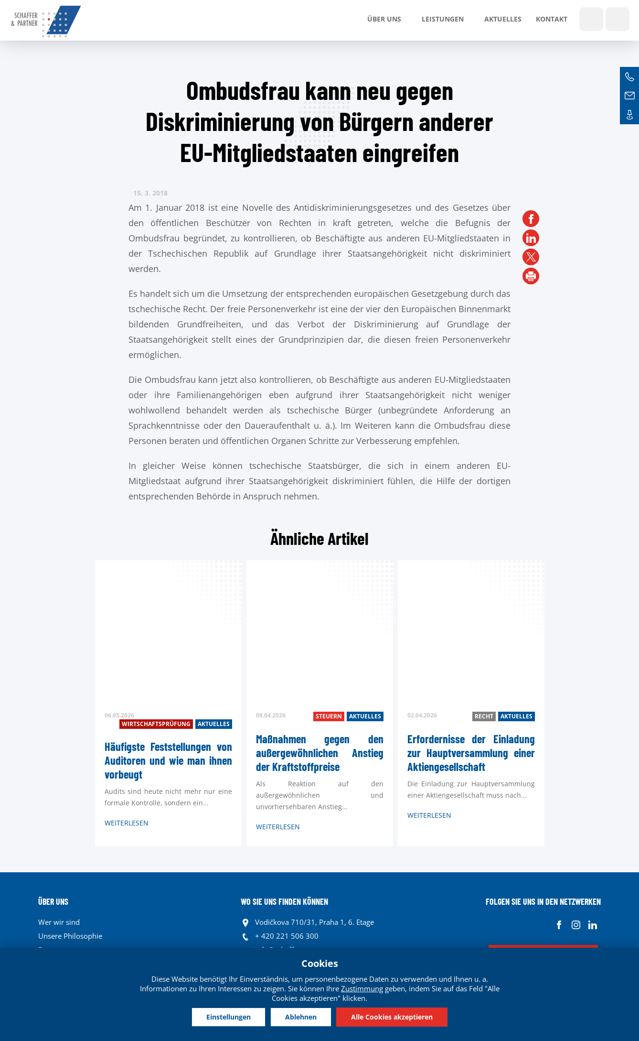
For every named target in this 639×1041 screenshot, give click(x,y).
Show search (591, 19)
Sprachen (617, 19)
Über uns (384, 18)
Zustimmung (362, 988)
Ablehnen (301, 1016)
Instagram (575, 924)
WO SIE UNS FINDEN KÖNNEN (284, 901)
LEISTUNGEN (443, 18)
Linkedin (592, 924)
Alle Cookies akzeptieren (392, 1016)
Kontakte (629, 114)
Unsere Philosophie (70, 936)
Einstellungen (228, 1016)
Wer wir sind (59, 922)
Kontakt (551, 18)
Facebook (559, 924)
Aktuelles (503, 18)
